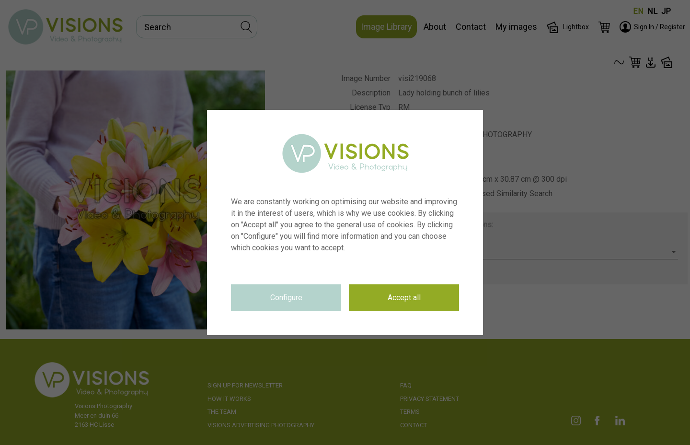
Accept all (404, 297)
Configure (286, 297)
